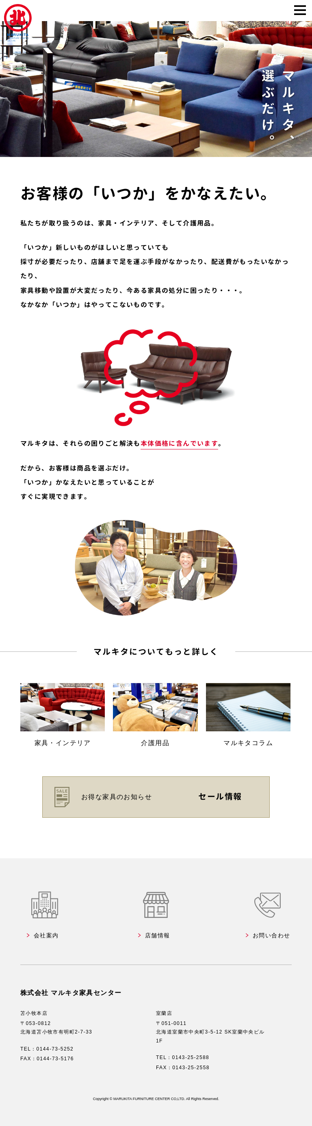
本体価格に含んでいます (179, 443)
